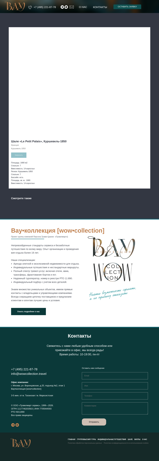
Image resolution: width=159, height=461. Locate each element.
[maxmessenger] (17, 425)
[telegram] (13, 425)
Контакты (100, 7)
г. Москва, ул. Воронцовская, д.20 (27, 385)
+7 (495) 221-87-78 (45, 7)
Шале (130, 439)
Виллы (137, 439)
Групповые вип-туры (86, 439)
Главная (71, 439)
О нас (83, 7)
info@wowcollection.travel (28, 374)
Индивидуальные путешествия (112, 439)
